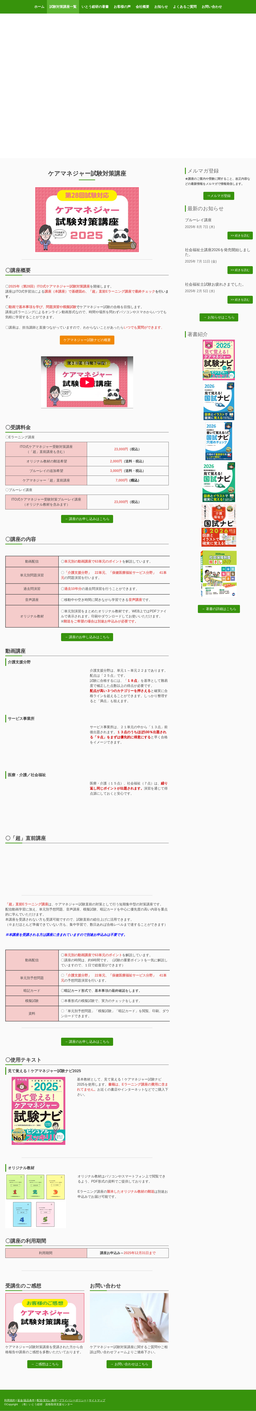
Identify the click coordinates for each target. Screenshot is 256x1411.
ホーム (39, 6)
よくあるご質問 (185, 6)
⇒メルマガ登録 (219, 196)
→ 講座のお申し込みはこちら (87, 519)
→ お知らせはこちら (218, 317)
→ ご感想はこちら (45, 1364)
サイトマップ (97, 1400)
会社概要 (142, 6)
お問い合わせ (212, 6)
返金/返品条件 (26, 1400)
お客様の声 (122, 6)
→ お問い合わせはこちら (129, 1364)
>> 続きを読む (240, 235)
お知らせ (161, 6)
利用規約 (9, 1400)
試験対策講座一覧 (63, 6)
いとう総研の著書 (95, 6)
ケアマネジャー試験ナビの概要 (87, 340)
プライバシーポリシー (72, 1400)
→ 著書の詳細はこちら (218, 609)
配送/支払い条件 (47, 1400)
